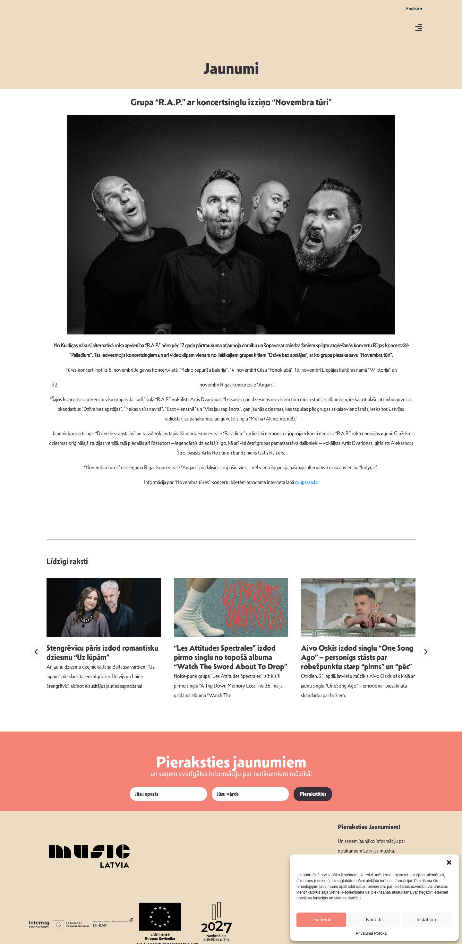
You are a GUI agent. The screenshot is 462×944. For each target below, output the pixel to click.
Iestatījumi (427, 919)
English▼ (415, 9)
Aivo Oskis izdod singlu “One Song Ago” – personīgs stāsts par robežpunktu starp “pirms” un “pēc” (357, 655)
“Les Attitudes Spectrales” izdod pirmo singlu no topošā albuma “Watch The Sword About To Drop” (230, 655)
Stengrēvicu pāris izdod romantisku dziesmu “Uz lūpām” (102, 650)
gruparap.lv (306, 482)
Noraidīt (374, 919)
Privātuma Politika (371, 933)
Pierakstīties (313, 792)
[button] (449, 862)
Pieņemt (321, 919)
